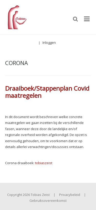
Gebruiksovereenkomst (48, 200)
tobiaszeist (43, 163)
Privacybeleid (69, 194)
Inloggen (49, 42)
